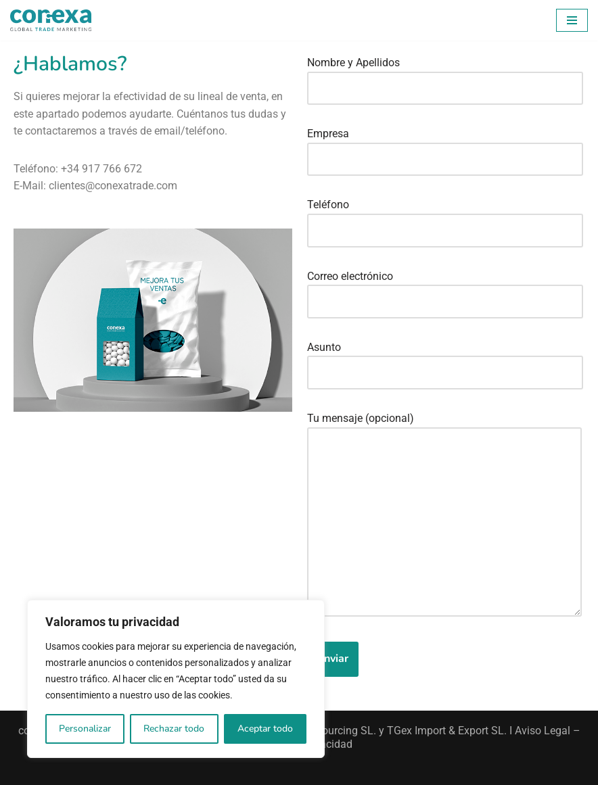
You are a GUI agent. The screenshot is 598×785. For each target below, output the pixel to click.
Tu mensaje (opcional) (444, 515)
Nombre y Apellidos (445, 75)
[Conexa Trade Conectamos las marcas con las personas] (50, 20)
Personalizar (85, 728)
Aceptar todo (265, 728)
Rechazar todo (173, 728)
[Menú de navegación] (572, 20)
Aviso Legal (542, 730)
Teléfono (445, 217)
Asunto (445, 360)
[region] (176, 679)
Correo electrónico (445, 289)
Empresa (445, 146)
